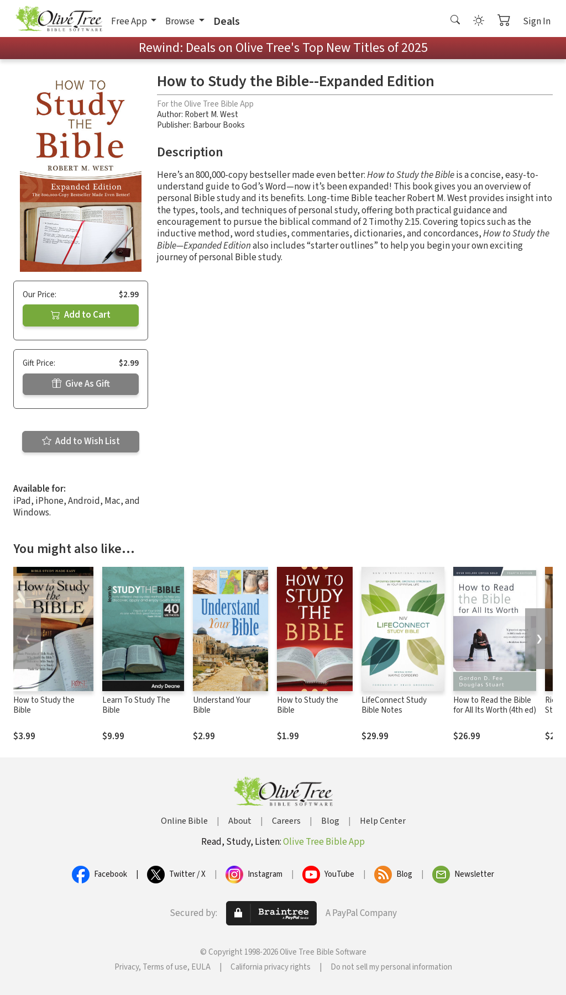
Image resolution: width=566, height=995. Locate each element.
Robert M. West (211, 114)
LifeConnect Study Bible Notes (394, 705)
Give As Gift (81, 384)
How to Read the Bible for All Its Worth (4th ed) (494, 705)
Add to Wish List (81, 441)
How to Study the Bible (44, 705)
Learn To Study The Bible (136, 705)
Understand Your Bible (222, 705)
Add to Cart (81, 315)
